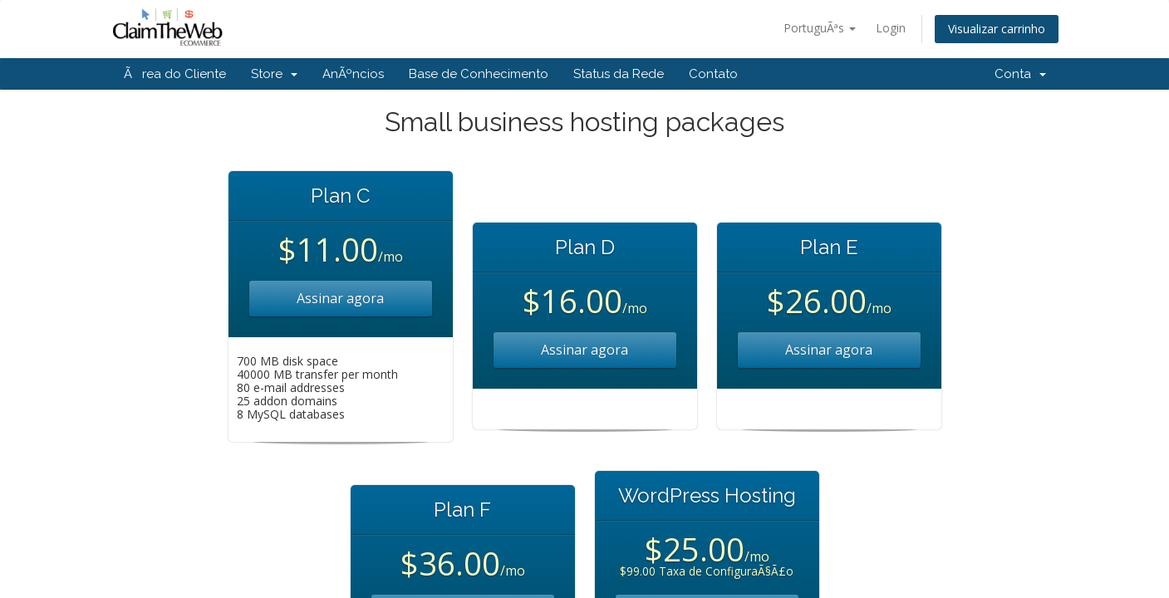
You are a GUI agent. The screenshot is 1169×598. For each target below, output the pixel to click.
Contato (713, 73)
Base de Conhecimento (478, 73)
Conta (1020, 73)
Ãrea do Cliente (175, 73)
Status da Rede (618, 73)
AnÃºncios (353, 73)
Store (274, 73)
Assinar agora (340, 298)
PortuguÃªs (819, 28)
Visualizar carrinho (996, 29)
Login (891, 28)
